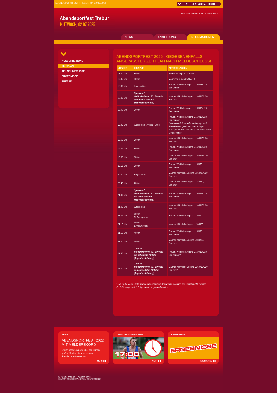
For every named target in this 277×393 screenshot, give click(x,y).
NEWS (129, 37)
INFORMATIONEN (202, 37)
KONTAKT (185, 13)
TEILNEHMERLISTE (73, 71)
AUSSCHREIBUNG (73, 60)
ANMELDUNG (167, 37)
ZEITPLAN (68, 66)
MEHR (99, 361)
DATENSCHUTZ (211, 13)
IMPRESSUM (197, 13)
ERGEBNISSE (70, 76)
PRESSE (67, 81)
